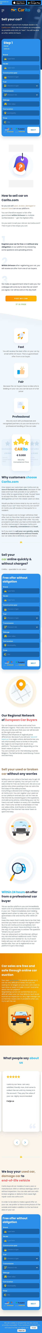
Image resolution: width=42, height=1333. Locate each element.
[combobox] (21, 86)
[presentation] (17, 1142)
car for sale (14, 980)
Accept (34, 1327)
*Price (5, 118)
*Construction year (10, 73)
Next (33, 130)
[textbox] (21, 85)
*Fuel (4, 82)
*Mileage (6, 100)
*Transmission (8, 91)
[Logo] (20, 11)
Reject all (21, 1330)
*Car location (8, 109)
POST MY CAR (21, 298)
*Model (5, 64)
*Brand (5, 55)
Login (38, 11)
